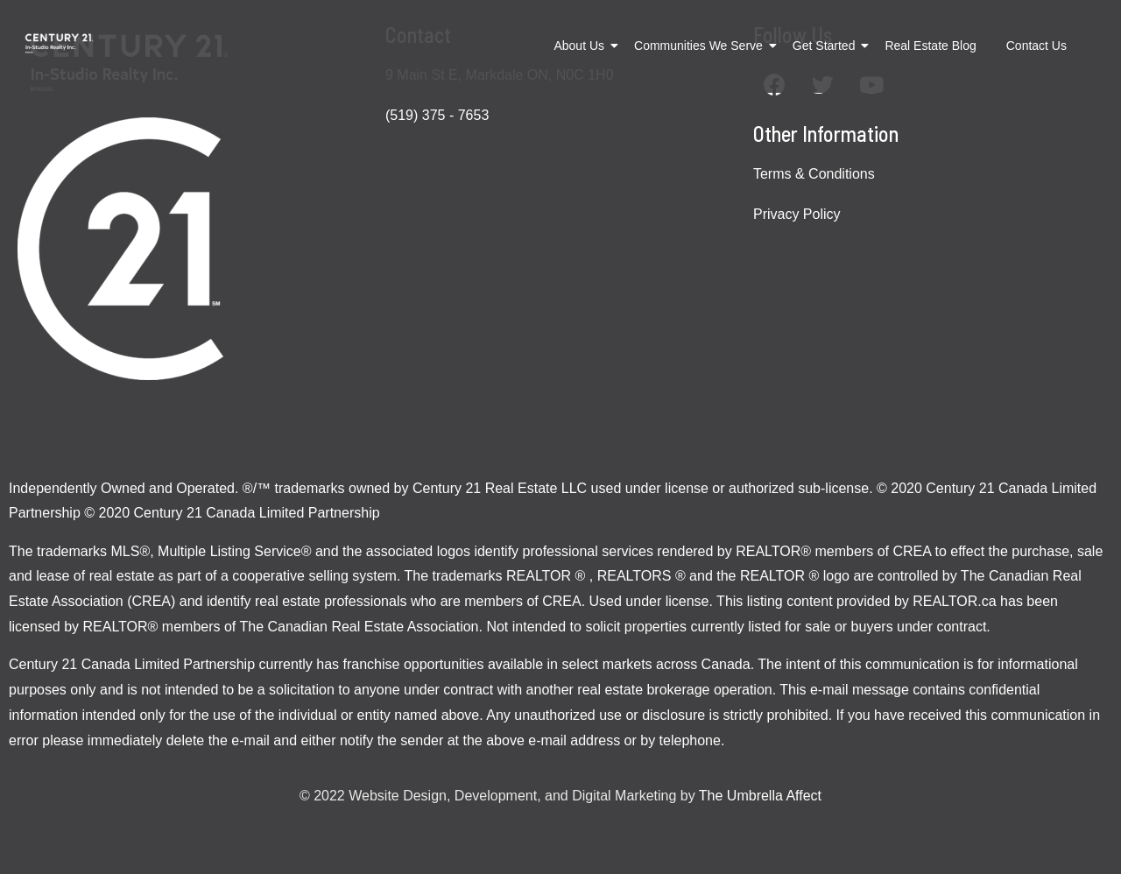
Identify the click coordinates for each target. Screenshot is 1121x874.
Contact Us (1036, 46)
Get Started (827, 46)
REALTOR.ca (954, 601)
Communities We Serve (701, 46)
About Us (581, 46)
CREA (911, 551)
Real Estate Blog (930, 46)
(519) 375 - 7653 (437, 115)
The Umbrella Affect (760, 795)
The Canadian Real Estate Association (358, 626)
